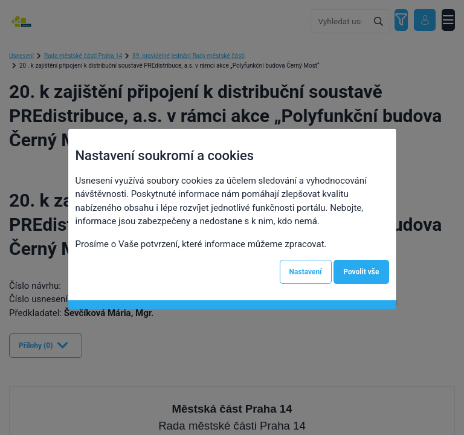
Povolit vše (361, 272)
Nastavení (305, 272)
